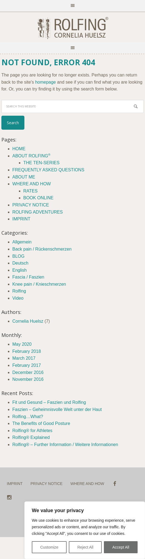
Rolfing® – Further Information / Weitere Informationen (65, 444)
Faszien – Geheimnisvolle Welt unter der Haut (57, 409)
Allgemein (22, 242)
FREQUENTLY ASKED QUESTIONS (48, 170)
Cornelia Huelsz (27, 321)
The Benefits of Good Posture (41, 423)
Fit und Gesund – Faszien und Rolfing (49, 402)
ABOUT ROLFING (31, 156)
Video (18, 298)
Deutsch (20, 263)
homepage (45, 82)
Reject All (85, 547)
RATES (30, 191)
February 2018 (26, 351)
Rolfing (19, 291)
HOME (18, 148)
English (19, 270)
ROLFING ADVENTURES (37, 212)
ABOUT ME (23, 177)
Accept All (120, 547)
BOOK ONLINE (38, 197)
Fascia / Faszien (28, 277)
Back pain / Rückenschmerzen (42, 249)
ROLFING (72, 28)
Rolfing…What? (27, 416)
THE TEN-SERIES (41, 162)
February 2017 (26, 365)
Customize (49, 547)
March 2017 (24, 358)
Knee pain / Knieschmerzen (39, 284)
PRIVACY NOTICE (30, 205)
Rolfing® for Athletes (32, 430)
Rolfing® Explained (31, 437)
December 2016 (28, 372)
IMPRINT (21, 219)
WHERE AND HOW (31, 183)
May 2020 (22, 344)
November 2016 (28, 379)
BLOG (18, 256)
